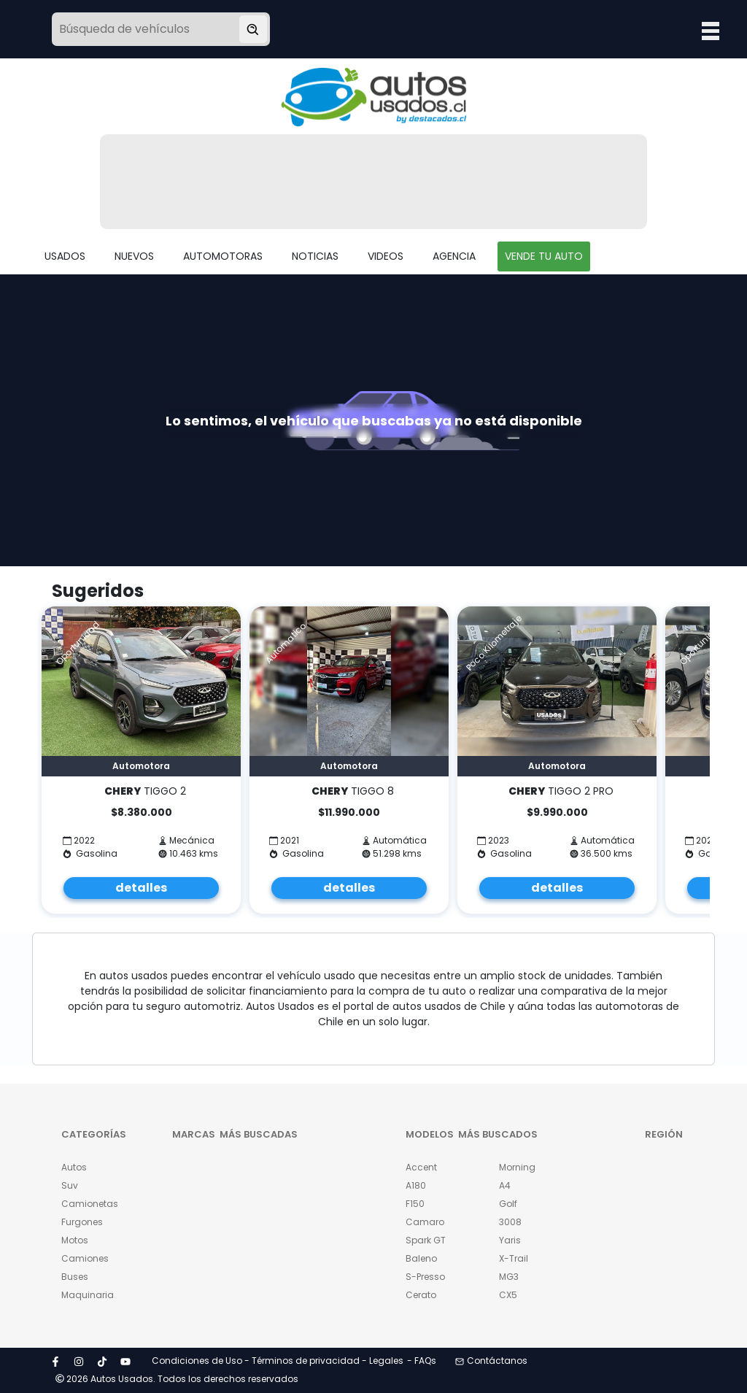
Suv (69, 1185)
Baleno (421, 1258)
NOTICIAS (315, 256)
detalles (141, 887)
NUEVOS (134, 256)
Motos (74, 1240)
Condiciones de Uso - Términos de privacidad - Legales (277, 1360)
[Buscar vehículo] (253, 29)
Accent (421, 1167)
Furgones (82, 1222)
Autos (74, 1167)
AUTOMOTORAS (223, 256)
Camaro (425, 1222)
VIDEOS (385, 256)
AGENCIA (454, 256)
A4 (505, 1185)
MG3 (509, 1276)
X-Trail (513, 1258)
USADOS (64, 256)
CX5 (508, 1295)
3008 (510, 1222)
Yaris (510, 1240)
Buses (74, 1276)
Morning (517, 1167)
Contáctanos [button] (491, 1360)
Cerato (421, 1295)
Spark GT (426, 1240)
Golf (508, 1203)
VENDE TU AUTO (544, 256)
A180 (416, 1185)
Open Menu (710, 30)
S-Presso (425, 1276)
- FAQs (421, 1360)
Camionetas (86, 1203)
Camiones (85, 1258)
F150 (415, 1203)
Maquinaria (86, 1295)
